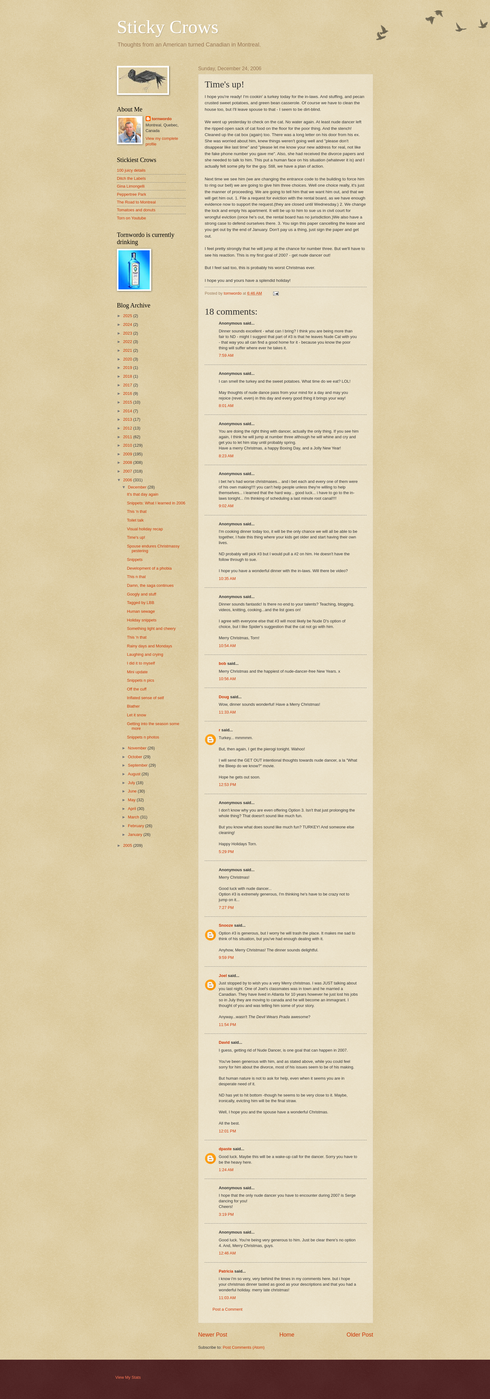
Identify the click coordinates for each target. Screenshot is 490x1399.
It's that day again (142, 494)
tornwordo (162, 118)
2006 (128, 480)
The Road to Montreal (136, 202)
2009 (128, 454)
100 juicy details (131, 170)
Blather (133, 706)
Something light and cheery (151, 628)
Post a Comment (227, 1309)
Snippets (134, 559)
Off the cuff (137, 689)
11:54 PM (227, 1024)
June (133, 791)
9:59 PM (226, 957)
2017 (128, 385)
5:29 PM (226, 851)
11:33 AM (227, 712)
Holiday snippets (141, 620)
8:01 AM (226, 405)
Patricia (226, 1271)
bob (222, 663)
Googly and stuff (141, 594)
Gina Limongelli (131, 186)
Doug (224, 697)
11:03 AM (227, 1297)
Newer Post (212, 1335)
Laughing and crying (145, 654)
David (224, 1042)
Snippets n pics (140, 680)
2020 (128, 359)
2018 (128, 376)
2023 (128, 333)
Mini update (137, 672)
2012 (128, 428)
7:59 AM (226, 355)
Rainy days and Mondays (149, 646)
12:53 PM (227, 784)
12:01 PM (227, 1131)
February (136, 825)
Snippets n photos (143, 737)
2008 (128, 462)
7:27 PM (226, 907)
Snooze (226, 925)
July (132, 782)
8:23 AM (226, 456)
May (132, 800)
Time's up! (136, 537)
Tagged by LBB (140, 602)
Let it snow (136, 715)
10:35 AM (227, 578)
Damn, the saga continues (150, 585)
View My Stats (128, 1377)
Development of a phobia (149, 568)
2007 (128, 471)
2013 (128, 419)
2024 (128, 324)
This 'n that (137, 511)
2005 (128, 845)
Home (286, 1335)
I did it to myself (141, 663)
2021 (128, 350)
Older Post (360, 1335)
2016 (128, 393)
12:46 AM (227, 1253)
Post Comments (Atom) (244, 1347)
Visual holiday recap (145, 529)
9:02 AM (226, 505)
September (138, 765)
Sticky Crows (167, 27)
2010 (128, 445)
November (138, 748)
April (132, 808)
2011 (128, 436)
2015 (128, 402)
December (138, 487)
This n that (136, 576)
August (135, 774)
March (134, 817)
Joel (223, 975)
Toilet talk (135, 520)
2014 (128, 411)
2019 (128, 367)
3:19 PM (226, 1214)
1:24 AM (226, 1169)
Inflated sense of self (145, 697)
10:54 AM (227, 645)
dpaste (225, 1148)
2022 (128, 341)
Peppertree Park (131, 194)
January (135, 834)
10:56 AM (227, 678)
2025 (128, 315)
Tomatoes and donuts (136, 210)
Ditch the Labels (131, 178)
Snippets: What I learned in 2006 (156, 503)
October (135, 756)
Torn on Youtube (131, 218)
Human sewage (141, 611)
